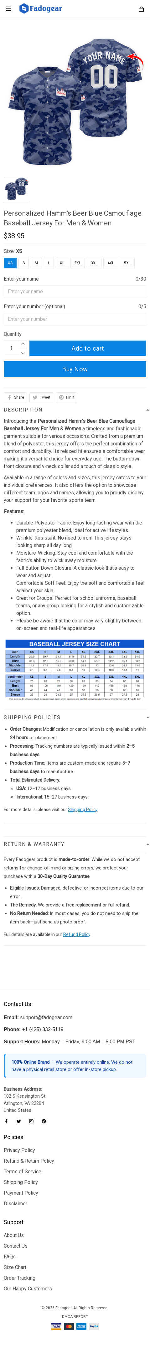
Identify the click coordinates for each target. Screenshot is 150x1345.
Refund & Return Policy (29, 1161)
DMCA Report (75, 1317)
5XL (127, 263)
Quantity (13, 334)
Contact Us (16, 1246)
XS (19, 251)
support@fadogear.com (46, 1017)
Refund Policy (76, 934)
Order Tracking (19, 1278)
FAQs (10, 1257)
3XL (94, 263)
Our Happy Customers (28, 1289)
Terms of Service (22, 1172)
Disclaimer (15, 1204)
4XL (110, 263)
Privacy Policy (19, 1150)
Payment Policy (21, 1193)
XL (62, 263)
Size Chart (15, 1267)
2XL (77, 263)
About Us (14, 1235)
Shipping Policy (82, 809)
